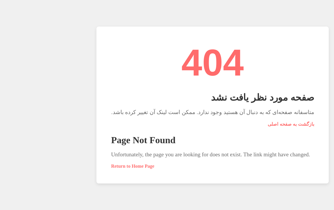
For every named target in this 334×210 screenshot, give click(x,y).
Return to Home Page (87, 166)
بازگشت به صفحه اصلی (245, 124)
